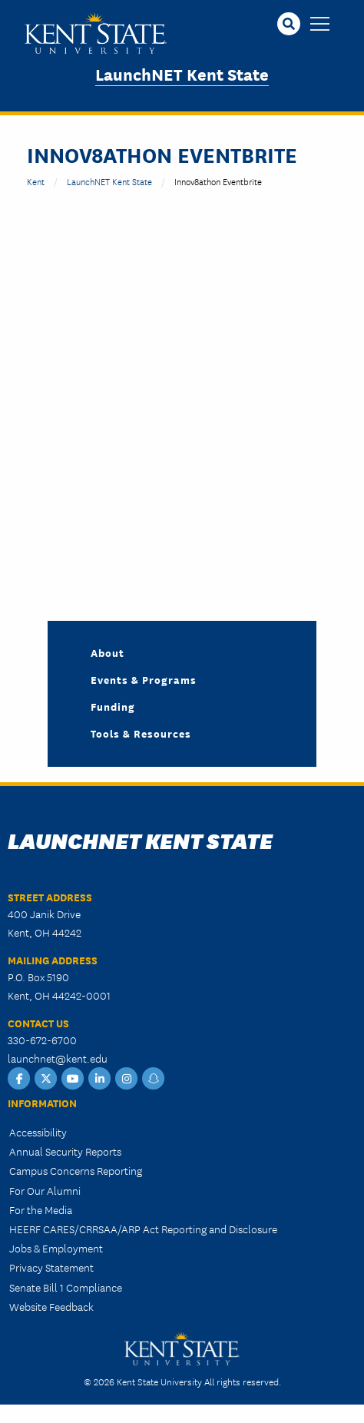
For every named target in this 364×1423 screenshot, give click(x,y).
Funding (113, 706)
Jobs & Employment (56, 1247)
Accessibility (38, 1131)
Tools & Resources (141, 733)
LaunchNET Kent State (182, 73)
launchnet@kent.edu (58, 1058)
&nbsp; (165, 396)
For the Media (40, 1209)
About (107, 652)
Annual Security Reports (65, 1151)
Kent (36, 181)
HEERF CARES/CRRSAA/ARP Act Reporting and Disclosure (143, 1228)
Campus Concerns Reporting (75, 1170)
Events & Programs (144, 679)
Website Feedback (51, 1306)
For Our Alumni (45, 1190)
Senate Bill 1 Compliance (65, 1287)
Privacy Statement (51, 1267)
